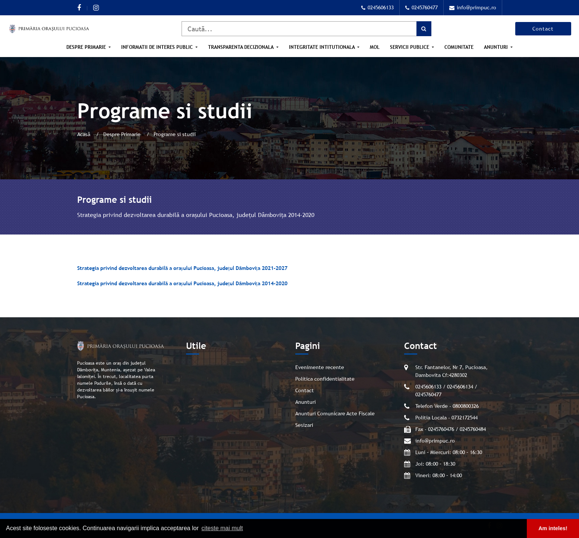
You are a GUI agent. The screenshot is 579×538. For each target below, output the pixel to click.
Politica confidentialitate (325, 379)
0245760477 (421, 7)
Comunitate (458, 47)
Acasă (84, 134)
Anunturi (496, 47)
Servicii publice (410, 47)
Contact (543, 29)
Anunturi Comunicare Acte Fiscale (335, 413)
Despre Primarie (86, 47)
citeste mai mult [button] (222, 528)
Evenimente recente (319, 367)
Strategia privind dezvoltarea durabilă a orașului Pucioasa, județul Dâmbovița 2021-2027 (182, 268)
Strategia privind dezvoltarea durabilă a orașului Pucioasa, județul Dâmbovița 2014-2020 (182, 283)
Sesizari (304, 425)
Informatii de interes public (157, 47)
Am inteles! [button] (552, 528)
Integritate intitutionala (322, 47)
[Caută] (306, 28)
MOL (375, 47)
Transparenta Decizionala (241, 47)
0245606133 (377, 7)
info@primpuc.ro (472, 7)
